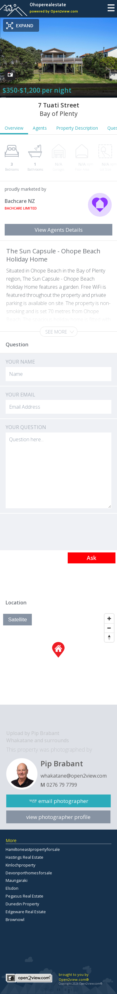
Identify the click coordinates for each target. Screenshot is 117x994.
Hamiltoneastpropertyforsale (33, 849)
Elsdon (12, 888)
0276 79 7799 (61, 784)
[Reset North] (109, 637)
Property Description (77, 128)
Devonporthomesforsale (29, 873)
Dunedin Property (22, 904)
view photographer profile (58, 817)
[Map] (58, 658)
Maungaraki (16, 880)
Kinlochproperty (20, 865)
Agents (40, 128)
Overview (14, 128)
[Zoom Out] (109, 628)
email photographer (63, 801)
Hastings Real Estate (24, 857)
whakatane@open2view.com (74, 775)
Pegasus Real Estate (24, 896)
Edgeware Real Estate (26, 911)
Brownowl (15, 919)
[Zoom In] (109, 618)
